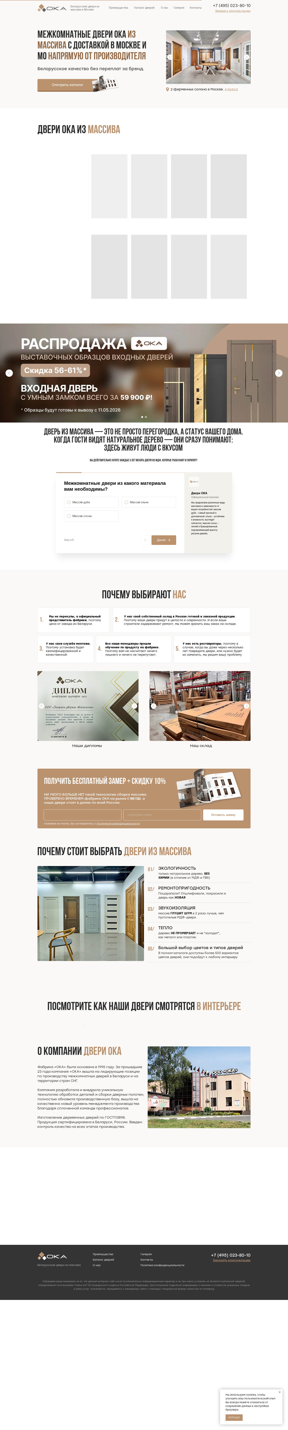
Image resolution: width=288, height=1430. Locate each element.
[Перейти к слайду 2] (146, 417)
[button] (233, 11)
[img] (105, 84)
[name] (83, 844)
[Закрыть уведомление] (280, 1392)
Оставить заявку (223, 844)
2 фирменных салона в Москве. (204, 89)
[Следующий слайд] (278, 373)
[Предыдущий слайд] (9, 373)
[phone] (162, 844)
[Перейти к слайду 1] (142, 417)
